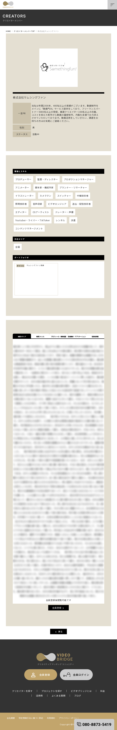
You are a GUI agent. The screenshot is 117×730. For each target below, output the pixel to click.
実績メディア (22, 336)
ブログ (77, 695)
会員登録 (58, 608)
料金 (102, 691)
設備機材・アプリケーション (77, 336)
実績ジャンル (40, 336)
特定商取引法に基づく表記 (31, 718)
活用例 (39, 695)
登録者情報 (95, 336)
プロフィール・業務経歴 (58, 336)
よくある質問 (58, 695)
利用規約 (51, 718)
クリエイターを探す (22, 691)
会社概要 (11, 718)
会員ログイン (76, 674)
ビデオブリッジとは (81, 691)
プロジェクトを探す (51, 691)
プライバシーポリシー (69, 718)
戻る (58, 632)
